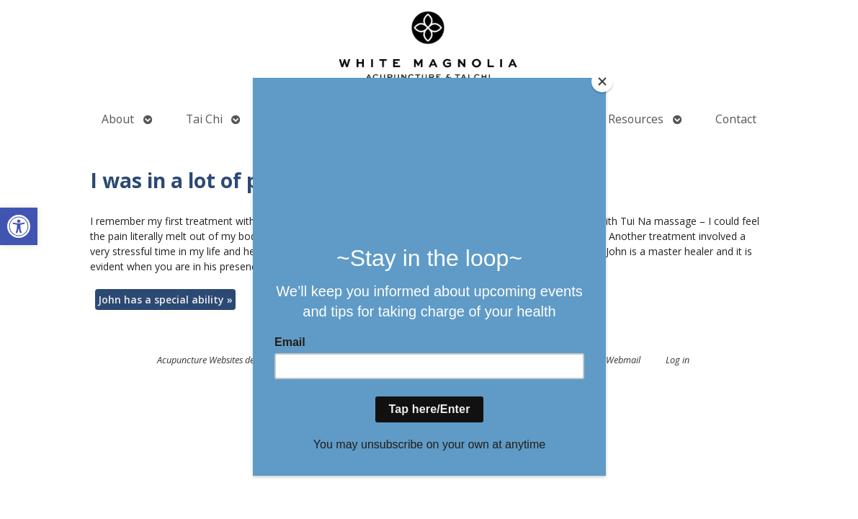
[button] (18, 226)
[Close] (602, 81)
